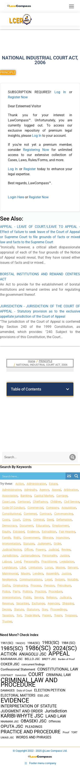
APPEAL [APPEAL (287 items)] (59, 653)
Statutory (33, 609)
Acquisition (68, 507)
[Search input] (33, 476)
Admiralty (30, 489)
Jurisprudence (29, 555)
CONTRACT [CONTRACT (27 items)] (7, 675)
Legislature (9, 567)
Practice (40, 591)
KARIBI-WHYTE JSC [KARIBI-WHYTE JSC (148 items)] (22, 716)
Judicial (53, 549)
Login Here (16, 197)
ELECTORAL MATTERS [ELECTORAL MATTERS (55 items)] (18, 695)
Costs (6, 519)
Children (55, 501)
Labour (7, 561)
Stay (45, 609)
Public (27, 597)
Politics (27, 591)
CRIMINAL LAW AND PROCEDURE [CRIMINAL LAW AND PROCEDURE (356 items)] (29, 682)
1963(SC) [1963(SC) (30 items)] (20, 643)
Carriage (62, 495)
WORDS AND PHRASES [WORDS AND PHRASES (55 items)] (33, 737)
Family (6, 537)
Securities (22, 603)
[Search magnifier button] (76, 476)
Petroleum (64, 585)
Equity (6, 531)
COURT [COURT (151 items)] (36, 674)
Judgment (44, 543)
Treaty (58, 615)
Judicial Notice (12, 549)
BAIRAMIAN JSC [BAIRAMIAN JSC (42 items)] (12, 659)
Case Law (8, 501)
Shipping (68, 603)
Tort (19, 615)
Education (42, 525)
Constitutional (11, 513)
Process (36, 585)
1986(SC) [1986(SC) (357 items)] (38, 648)
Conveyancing (63, 513)
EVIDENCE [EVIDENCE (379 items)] (15, 700)
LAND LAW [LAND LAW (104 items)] (55, 716)
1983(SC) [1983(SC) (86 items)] (50, 643)
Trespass (71, 615)
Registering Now (36, 150)
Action (19, 483)
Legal (48, 579)
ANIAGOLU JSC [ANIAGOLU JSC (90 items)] (32, 654)
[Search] (72, 457)
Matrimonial (10, 573)
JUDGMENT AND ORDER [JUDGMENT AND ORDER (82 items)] (22, 711)
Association (10, 495)
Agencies (54, 603)
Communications (30, 579)
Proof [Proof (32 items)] (66, 732)
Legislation (67, 561)
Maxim (25, 573)
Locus (49, 567)
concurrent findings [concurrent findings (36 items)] (33, 664)
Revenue (7, 603)
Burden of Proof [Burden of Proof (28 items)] (66, 659)
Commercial (35, 507)
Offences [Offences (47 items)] (55, 721)
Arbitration (71, 489)
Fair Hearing (67, 531)
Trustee (7, 621)
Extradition (49, 531)
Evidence (33, 531)
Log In (60, 92)
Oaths (6, 585)
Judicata (65, 597)
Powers (41, 549)
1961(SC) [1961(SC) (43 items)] (7, 643)
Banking (25, 495)
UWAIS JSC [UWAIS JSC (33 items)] (7, 737)
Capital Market (44, 495)
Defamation (64, 519)
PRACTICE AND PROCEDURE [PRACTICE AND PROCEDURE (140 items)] (31, 731)
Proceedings (58, 609)
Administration (36, 483)
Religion (51, 597)
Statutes (29, 543)
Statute (19, 609)
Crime (27, 519)
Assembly (52, 573)
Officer (28, 549)
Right (16, 537)
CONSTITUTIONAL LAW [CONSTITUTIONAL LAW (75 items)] (57, 669)
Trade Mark (32, 615)
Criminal (38, 519)
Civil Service (71, 501)
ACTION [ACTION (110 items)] (9, 654)
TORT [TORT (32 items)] (74, 732)
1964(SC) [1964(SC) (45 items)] (33, 643)
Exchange (38, 603)
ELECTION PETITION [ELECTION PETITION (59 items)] (49, 690)
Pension (49, 585)
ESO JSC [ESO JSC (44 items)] (43, 695)
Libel (23, 567)
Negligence (9, 579)
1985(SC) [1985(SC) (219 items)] (12, 648)
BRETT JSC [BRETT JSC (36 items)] (49, 659)
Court (16, 519)
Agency (44, 489)
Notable (72, 579)
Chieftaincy (40, 501)
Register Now (18, 97)
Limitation (35, 567)
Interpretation (11, 543)
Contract (45, 513)
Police (6, 591)
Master (60, 567)
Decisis (6, 609)
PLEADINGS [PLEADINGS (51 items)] (33, 727)
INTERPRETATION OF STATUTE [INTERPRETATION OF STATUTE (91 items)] (29, 706)
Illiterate (47, 537)
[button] (67, 389)
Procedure (55, 591)
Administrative (11, 489)
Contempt (30, 513)
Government (31, 537)
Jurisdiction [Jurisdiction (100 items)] (56, 711)
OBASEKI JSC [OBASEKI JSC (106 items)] (34, 721)
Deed (50, 519)
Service (39, 597)
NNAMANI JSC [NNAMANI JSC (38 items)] (10, 721)
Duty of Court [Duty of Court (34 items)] (24, 690)
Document (26, 525)
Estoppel (19, 531)
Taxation (8, 615)
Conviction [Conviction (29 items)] (20, 675)
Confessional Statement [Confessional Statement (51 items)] (18, 669)
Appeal (56, 489)
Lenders (38, 573)
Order (57, 543)
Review (66, 549)
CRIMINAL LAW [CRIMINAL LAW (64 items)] (58, 675)
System (60, 579)
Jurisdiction (10, 555)
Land (17, 561)
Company (52, 507)
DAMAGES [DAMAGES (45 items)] (8, 690)
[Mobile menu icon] (71, 6)
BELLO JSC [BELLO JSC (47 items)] (32, 659)
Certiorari (24, 501)
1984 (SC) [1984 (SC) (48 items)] (68, 643)
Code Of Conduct (13, 507)
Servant (73, 567)
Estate (53, 483)
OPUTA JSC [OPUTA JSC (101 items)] (12, 726)
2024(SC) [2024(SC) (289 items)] (65, 648)
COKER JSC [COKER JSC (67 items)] (10, 664)
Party (16, 591)
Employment (60, 525)
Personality (49, 555)
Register (30, 169)
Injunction (62, 537)
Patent (46, 615)
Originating (20, 585)
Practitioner (49, 561)
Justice (64, 555)
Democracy (9, 525)
